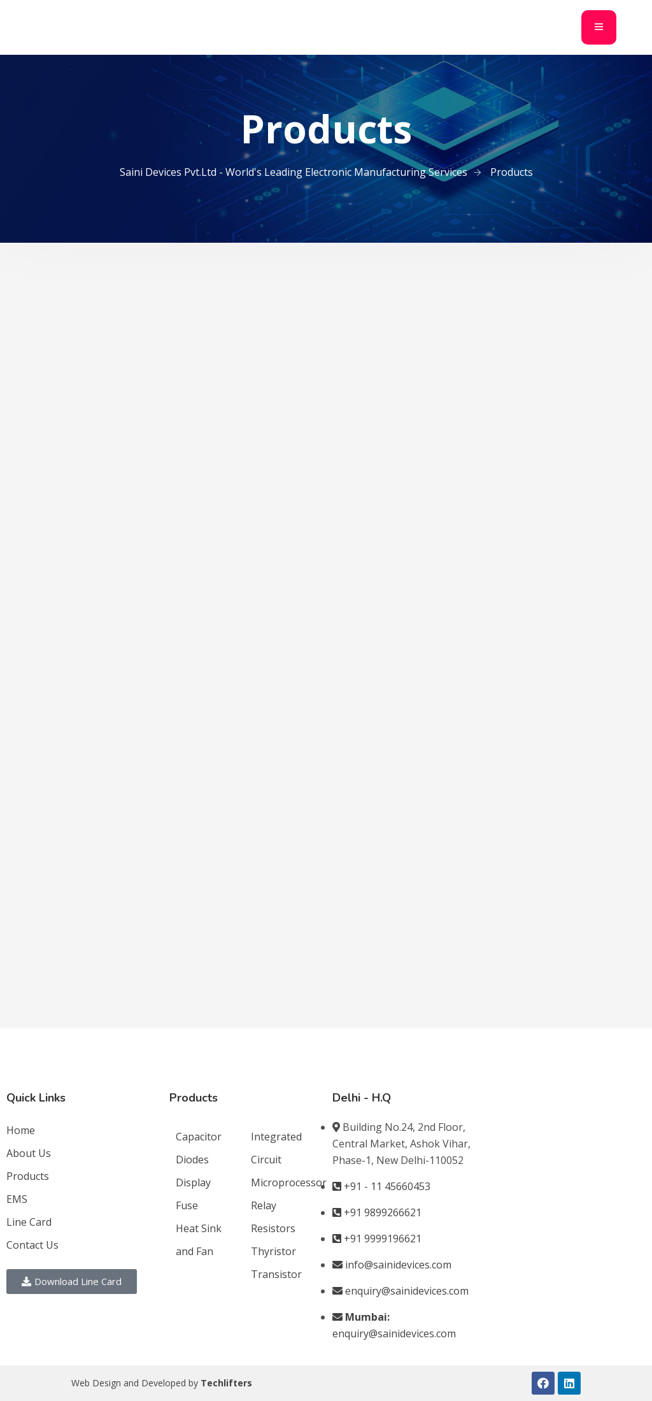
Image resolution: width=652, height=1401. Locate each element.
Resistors (273, 1228)
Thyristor (273, 1251)
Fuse (187, 1205)
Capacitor (199, 1137)
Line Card (29, 1222)
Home (20, 1130)
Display (193, 1182)
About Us (28, 1153)
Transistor (276, 1274)
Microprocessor (289, 1182)
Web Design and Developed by (161, 1383)
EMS (16, 1199)
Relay (263, 1205)
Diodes (192, 1160)
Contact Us (32, 1245)
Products (27, 1176)
